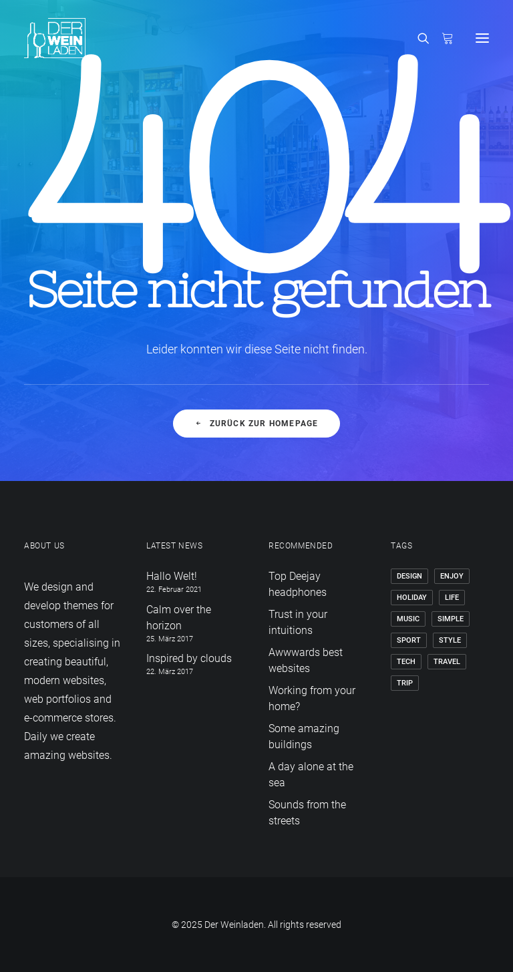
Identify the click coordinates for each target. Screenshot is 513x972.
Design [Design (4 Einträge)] (409, 576)
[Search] (417, 38)
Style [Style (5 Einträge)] (450, 640)
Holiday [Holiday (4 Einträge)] (412, 597)
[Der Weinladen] (55, 38)
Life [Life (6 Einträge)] (452, 597)
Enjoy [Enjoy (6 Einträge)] (452, 576)
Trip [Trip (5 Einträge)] (405, 683)
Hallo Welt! (171, 576)
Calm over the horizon (178, 617)
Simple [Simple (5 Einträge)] (451, 619)
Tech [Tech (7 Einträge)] (406, 661)
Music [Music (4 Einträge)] (408, 619)
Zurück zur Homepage (256, 423)
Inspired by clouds (189, 658)
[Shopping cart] (442, 38)
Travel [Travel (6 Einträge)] (447, 661)
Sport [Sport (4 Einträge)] (409, 640)
